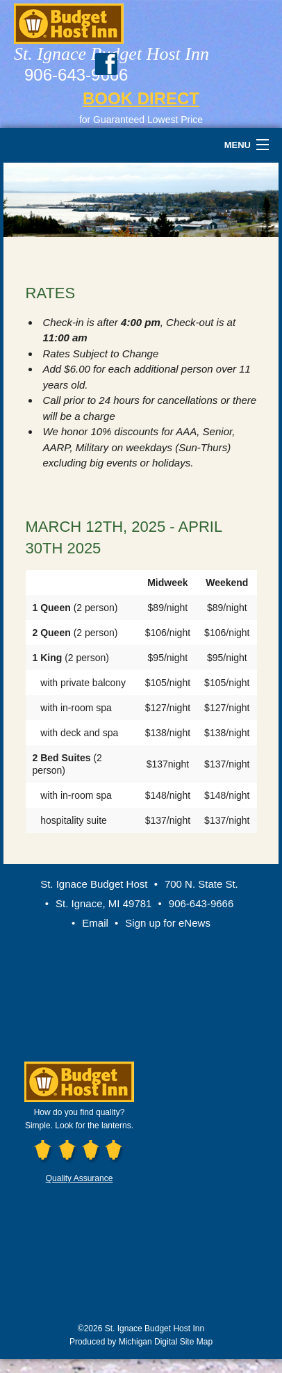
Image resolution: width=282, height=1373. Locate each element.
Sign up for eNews (167, 923)
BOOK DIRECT (141, 98)
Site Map (196, 1342)
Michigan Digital (148, 1342)
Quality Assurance (79, 1178)
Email (95, 923)
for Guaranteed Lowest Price (141, 119)
